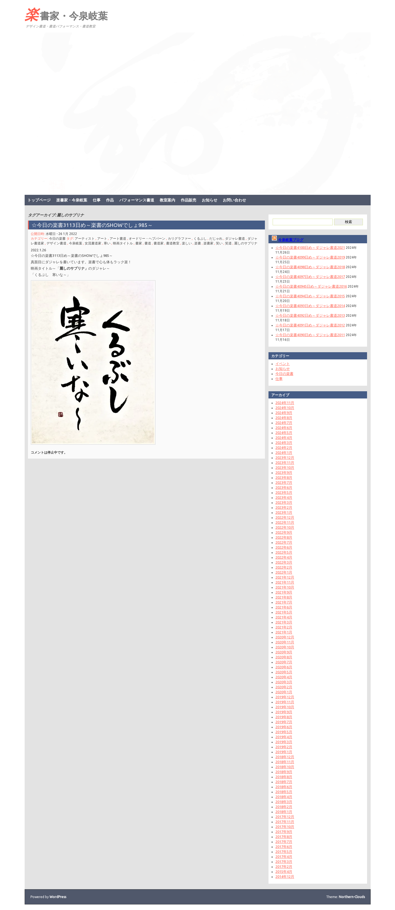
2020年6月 (283, 667)
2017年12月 (284, 817)
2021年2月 (283, 627)
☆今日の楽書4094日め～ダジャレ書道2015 (310, 296)
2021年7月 (283, 602)
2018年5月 (283, 792)
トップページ (39, 200)
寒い (107, 243)
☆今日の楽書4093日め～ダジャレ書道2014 (310, 306)
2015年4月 (283, 871)
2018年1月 (283, 812)
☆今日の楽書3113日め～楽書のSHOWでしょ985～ (95, 225)
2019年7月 (283, 722)
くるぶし (200, 238)
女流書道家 (93, 243)
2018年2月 (283, 807)
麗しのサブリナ (245, 243)
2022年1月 (283, 572)
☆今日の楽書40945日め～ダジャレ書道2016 (311, 286)
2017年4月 (283, 856)
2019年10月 (284, 707)
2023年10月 (284, 467)
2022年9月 (283, 532)
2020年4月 (283, 677)
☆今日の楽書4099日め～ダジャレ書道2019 (310, 257)
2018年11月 (284, 762)
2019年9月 (283, 712)
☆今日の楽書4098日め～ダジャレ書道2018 (310, 267)
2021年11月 (284, 582)
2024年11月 (284, 403)
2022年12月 (284, 517)
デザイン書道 (56, 243)
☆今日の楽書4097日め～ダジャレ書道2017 (310, 276)
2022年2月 (283, 567)
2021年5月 (283, 612)
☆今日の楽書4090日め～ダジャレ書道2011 (310, 335)
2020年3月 (283, 682)
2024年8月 (283, 418)
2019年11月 (284, 702)
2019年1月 (283, 752)
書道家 (159, 243)
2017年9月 (283, 832)
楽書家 (208, 243)
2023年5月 (283, 492)
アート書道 (118, 238)
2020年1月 (283, 692)
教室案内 (167, 200)
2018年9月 (283, 772)
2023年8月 (283, 477)
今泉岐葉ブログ (290, 240)
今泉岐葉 (75, 243)
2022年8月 (283, 537)
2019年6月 (283, 727)
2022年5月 (283, 552)
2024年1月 (283, 452)
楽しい (187, 243)
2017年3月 (283, 861)
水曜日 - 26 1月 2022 (61, 234)
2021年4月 (283, 617)
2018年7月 (283, 782)
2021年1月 (283, 632)
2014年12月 (284, 876)
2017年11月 (284, 822)
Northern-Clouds (352, 897)
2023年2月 (283, 507)
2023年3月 (283, 502)
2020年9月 (283, 652)
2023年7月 (283, 482)
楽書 (197, 243)
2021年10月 (284, 587)
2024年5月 (283, 432)
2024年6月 (283, 428)
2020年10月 (284, 647)
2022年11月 (284, 522)
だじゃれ (216, 238)
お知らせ (209, 200)
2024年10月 (284, 408)
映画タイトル (123, 243)
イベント (282, 363)
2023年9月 (283, 472)
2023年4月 (283, 497)
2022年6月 (283, 547)
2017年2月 (283, 866)
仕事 (96, 200)
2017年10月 (284, 827)
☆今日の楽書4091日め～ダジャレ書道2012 (310, 325)
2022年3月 (283, 562)
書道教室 (172, 243)
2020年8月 (283, 657)
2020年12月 (284, 637)
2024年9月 (283, 413)
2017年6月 (283, 846)
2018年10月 (284, 767)
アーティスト (85, 238)
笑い (219, 243)
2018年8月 (283, 777)
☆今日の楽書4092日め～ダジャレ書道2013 (310, 315)
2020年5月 (283, 672)
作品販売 (188, 200)
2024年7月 (283, 423)
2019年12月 (284, 697)
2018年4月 (283, 797)
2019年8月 (283, 717)
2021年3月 (283, 622)
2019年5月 (283, 732)
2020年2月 (283, 687)
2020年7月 (283, 662)
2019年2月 (283, 747)
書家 (138, 243)
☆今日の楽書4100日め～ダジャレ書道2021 (310, 247)
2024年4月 (283, 437)
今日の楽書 (57, 238)
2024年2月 (283, 447)
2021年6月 (283, 607)
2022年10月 (284, 527)
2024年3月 (283, 442)
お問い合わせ (234, 200)
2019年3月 (283, 742)
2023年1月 (283, 512)
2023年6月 (283, 487)
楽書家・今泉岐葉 (66, 14)
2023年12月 (284, 457)
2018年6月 (283, 787)
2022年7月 (283, 542)
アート (102, 238)
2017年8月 (283, 837)
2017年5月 (283, 851)
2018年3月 (283, 802)
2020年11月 (284, 642)
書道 (147, 243)
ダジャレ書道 (235, 238)
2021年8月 (283, 597)
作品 (110, 200)
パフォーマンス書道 (136, 200)
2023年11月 (284, 462)
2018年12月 (284, 757)
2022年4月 (283, 557)
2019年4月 (283, 737)
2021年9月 (283, 592)
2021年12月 (284, 577)
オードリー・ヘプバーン (147, 238)
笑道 (228, 243)
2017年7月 (283, 841)
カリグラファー (179, 238)
